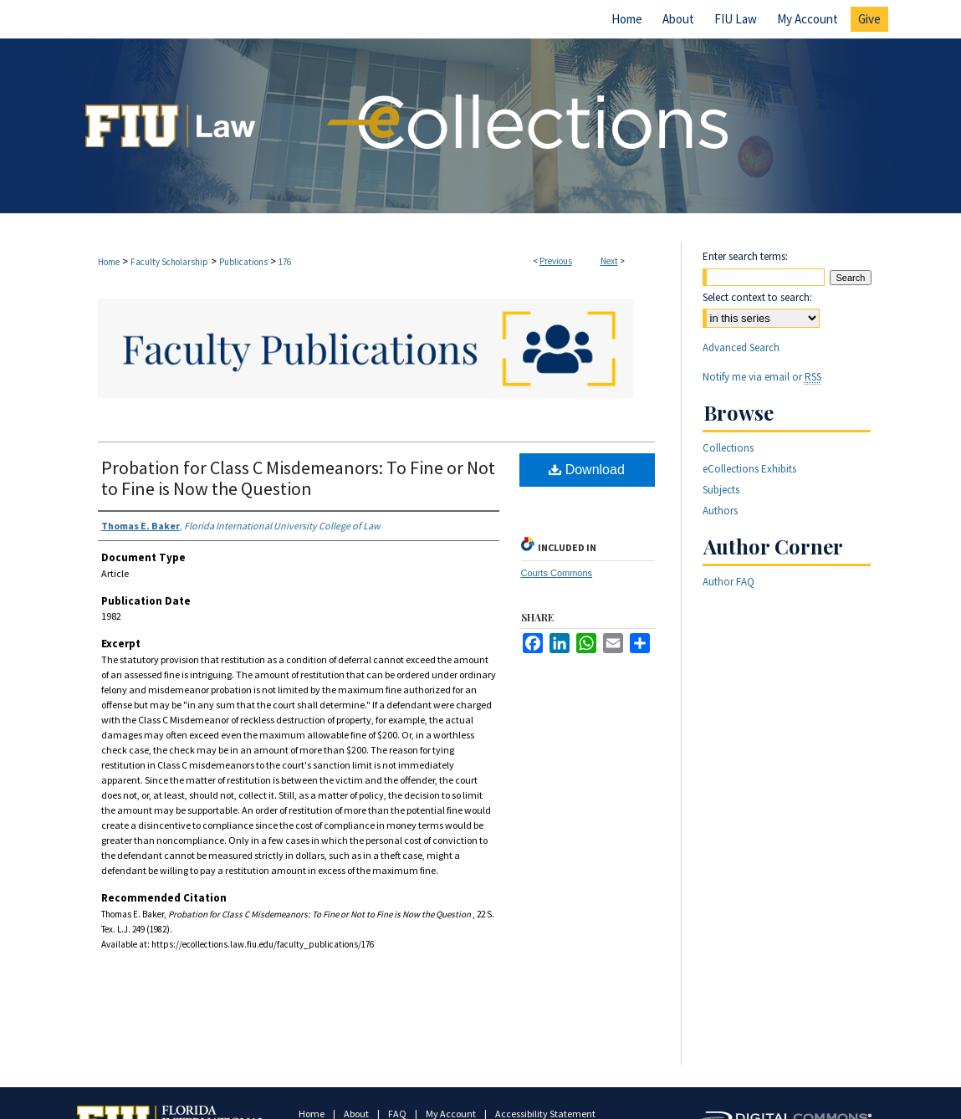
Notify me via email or (762, 377)
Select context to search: (757, 297)
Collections (728, 448)
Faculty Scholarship (169, 262)
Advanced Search (741, 347)
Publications (243, 262)
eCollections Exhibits (749, 469)
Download (587, 469)
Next (609, 261)
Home (109, 262)
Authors (720, 510)
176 (285, 262)
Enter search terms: (745, 256)
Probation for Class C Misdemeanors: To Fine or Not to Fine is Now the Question (298, 478)
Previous (555, 261)
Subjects (721, 490)
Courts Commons (557, 573)
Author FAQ (728, 582)
